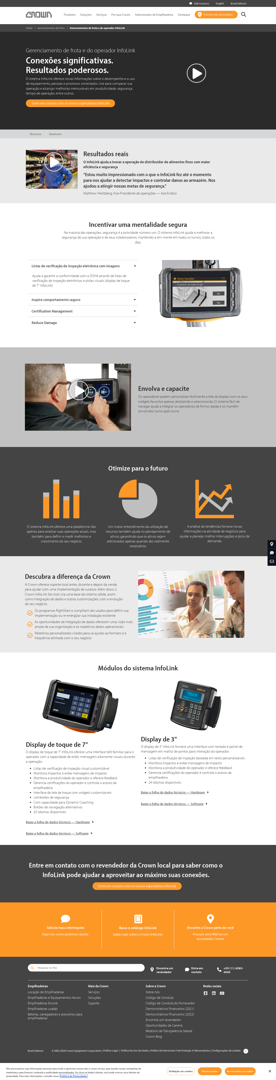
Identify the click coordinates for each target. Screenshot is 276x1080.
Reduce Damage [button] (44, 322)
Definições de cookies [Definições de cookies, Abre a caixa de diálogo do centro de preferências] (181, 1071)
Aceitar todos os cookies (240, 1071)
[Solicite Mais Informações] (272, 553)
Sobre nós (153, 992)
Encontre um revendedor (163, 1020)
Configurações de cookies (226, 1050)
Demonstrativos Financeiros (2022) (170, 1014)
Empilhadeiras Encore (43, 1003)
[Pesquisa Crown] (243, 14)
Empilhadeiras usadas (43, 1008)
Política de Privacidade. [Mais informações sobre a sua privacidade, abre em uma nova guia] (73, 1076)
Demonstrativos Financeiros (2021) (170, 1008)
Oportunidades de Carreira (164, 1025)
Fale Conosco (199, 3)
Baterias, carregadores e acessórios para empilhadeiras (55, 1016)
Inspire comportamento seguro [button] (56, 299)
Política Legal (110, 1050)
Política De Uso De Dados (135, 1050)
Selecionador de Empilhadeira (154, 14)
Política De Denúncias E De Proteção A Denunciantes (180, 1050)
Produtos (70, 14)
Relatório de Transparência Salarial (169, 1031)
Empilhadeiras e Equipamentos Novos (54, 997)
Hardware (55, 134)
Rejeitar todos (210, 1071)
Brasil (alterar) (237, 3)
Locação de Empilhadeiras (46, 992)
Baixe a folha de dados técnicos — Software (57, 833)
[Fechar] (270, 1071)
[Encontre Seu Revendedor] (216, 14)
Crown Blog (154, 1036)
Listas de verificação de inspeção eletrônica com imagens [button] (76, 265)
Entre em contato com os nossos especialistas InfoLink (70, 103)
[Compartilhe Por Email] (272, 561)
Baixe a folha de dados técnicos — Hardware (58, 822)
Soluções (86, 14)
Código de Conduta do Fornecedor (170, 1003)
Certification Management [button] (52, 311)
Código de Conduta (159, 997)
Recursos (35, 134)
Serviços (101, 14)
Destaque (184, 14)
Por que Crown (120, 14)
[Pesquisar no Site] (86, 968)
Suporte (93, 1003)
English (219, 3)
